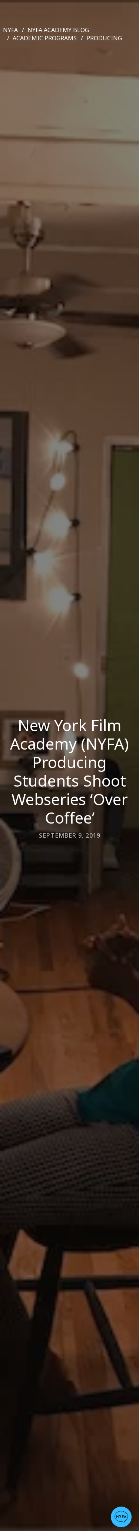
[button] (121, 1517)
